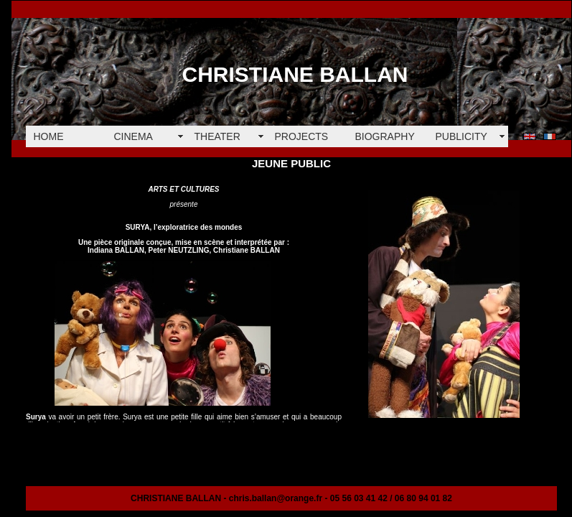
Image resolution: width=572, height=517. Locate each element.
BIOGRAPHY (385, 136)
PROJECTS (302, 136)
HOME (49, 136)
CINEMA (133, 136)
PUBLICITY (461, 136)
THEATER (217, 136)
